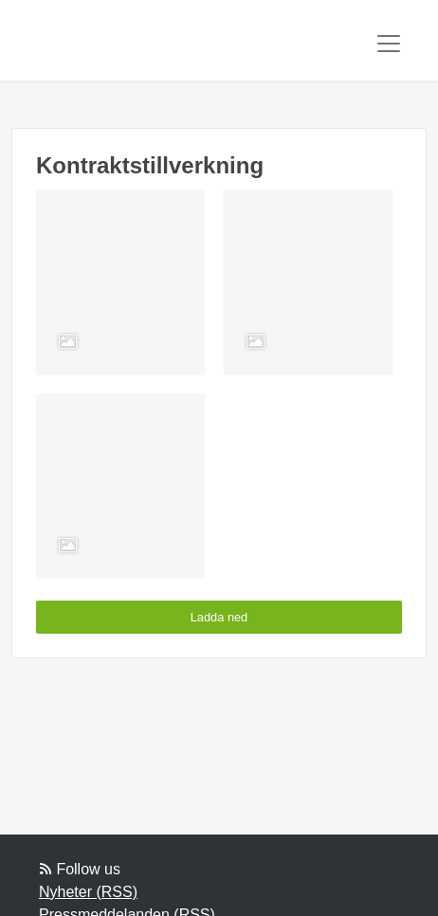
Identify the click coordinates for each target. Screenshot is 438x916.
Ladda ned (219, 617)
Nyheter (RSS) (88, 892)
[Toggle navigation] (388, 44)
